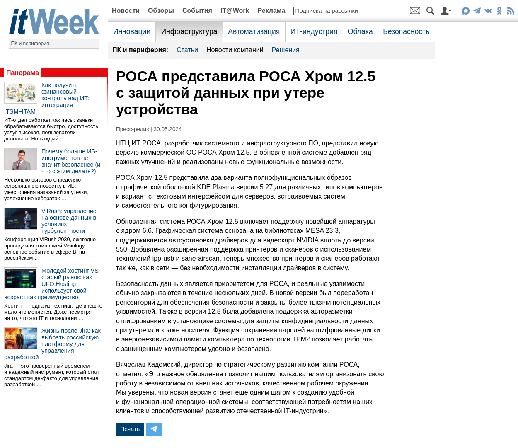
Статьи (187, 49)
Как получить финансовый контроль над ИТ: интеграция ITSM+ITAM (47, 98)
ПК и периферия (30, 43)
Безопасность (406, 31)
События (197, 10)
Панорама (22, 72)
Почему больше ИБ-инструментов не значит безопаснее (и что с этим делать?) (70, 161)
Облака (360, 31)
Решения (286, 49)
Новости (126, 10)
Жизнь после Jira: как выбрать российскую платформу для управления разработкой (52, 344)
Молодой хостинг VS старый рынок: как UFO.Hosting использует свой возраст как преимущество (51, 283)
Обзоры (161, 10)
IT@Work (234, 10)
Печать (130, 429)
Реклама (271, 10)
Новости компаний (235, 49)
